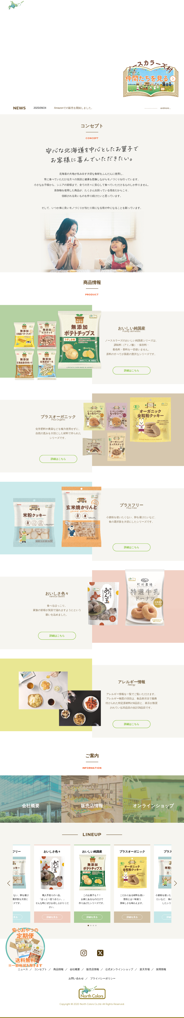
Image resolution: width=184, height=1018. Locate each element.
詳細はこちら (131, 382)
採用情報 (161, 969)
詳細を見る (52, 917)
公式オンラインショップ (119, 969)
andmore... (165, 108)
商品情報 (58, 969)
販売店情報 (92, 969)
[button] (88, 925)
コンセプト (40, 969)
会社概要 (75, 969)
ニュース (23, 969)
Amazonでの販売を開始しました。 (74, 108)
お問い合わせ (76, 978)
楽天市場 (145, 969)
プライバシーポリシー (102, 978)
